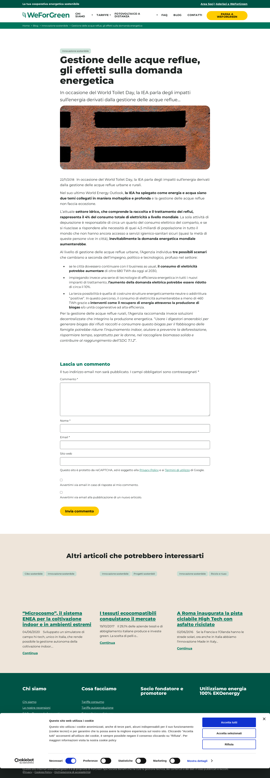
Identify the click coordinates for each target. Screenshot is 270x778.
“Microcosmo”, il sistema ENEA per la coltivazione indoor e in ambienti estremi (56, 618)
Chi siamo (29, 702)
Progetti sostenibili (144, 573)
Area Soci (207, 4)
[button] (83, 15)
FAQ (164, 15)
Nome (65, 420)
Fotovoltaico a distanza (98, 713)
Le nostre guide (92, 719)
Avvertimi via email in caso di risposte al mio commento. (99, 485)
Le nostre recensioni (36, 707)
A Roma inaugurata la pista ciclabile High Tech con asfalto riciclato (210, 618)
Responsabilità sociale (37, 719)
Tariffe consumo (93, 702)
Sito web (66, 453)
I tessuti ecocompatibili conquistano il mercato (128, 616)
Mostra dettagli (197, 770)
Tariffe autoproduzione (97, 707)
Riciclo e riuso (218, 573)
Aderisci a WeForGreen (232, 4)
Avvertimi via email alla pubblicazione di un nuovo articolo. (101, 497)
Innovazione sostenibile (55, 25)
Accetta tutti (229, 732)
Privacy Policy (149, 470)
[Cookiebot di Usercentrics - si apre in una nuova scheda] (24, 770)
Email (65, 437)
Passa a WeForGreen (227, 15)
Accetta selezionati (229, 743)
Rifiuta (229, 754)
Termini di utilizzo (177, 470)
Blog (177, 15)
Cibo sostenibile (34, 573)
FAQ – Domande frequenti (41, 713)
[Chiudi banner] (264, 728)
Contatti (194, 15)
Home (26, 25)
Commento (69, 379)
